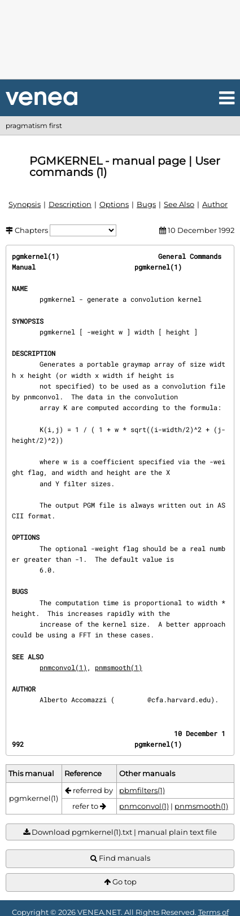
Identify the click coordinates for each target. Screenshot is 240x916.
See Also (179, 204)
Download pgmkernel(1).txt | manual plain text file (120, 832)
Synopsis (24, 204)
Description (70, 204)
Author (215, 204)
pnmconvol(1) (63, 667)
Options (114, 204)
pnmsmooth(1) (118, 667)
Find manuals (120, 858)
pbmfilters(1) (142, 790)
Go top (120, 882)
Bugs (146, 204)
